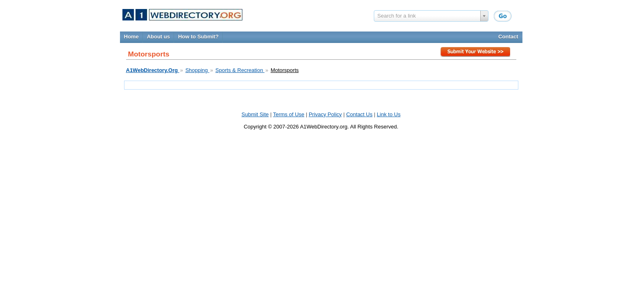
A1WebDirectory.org (324, 127)
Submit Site (476, 53)
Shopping (197, 70)
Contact (508, 37)
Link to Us (388, 114)
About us (158, 37)
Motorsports (285, 70)
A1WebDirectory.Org (152, 70)
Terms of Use (289, 114)
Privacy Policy (325, 114)
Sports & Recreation (239, 70)
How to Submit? (198, 37)
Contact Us (359, 114)
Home (131, 37)
